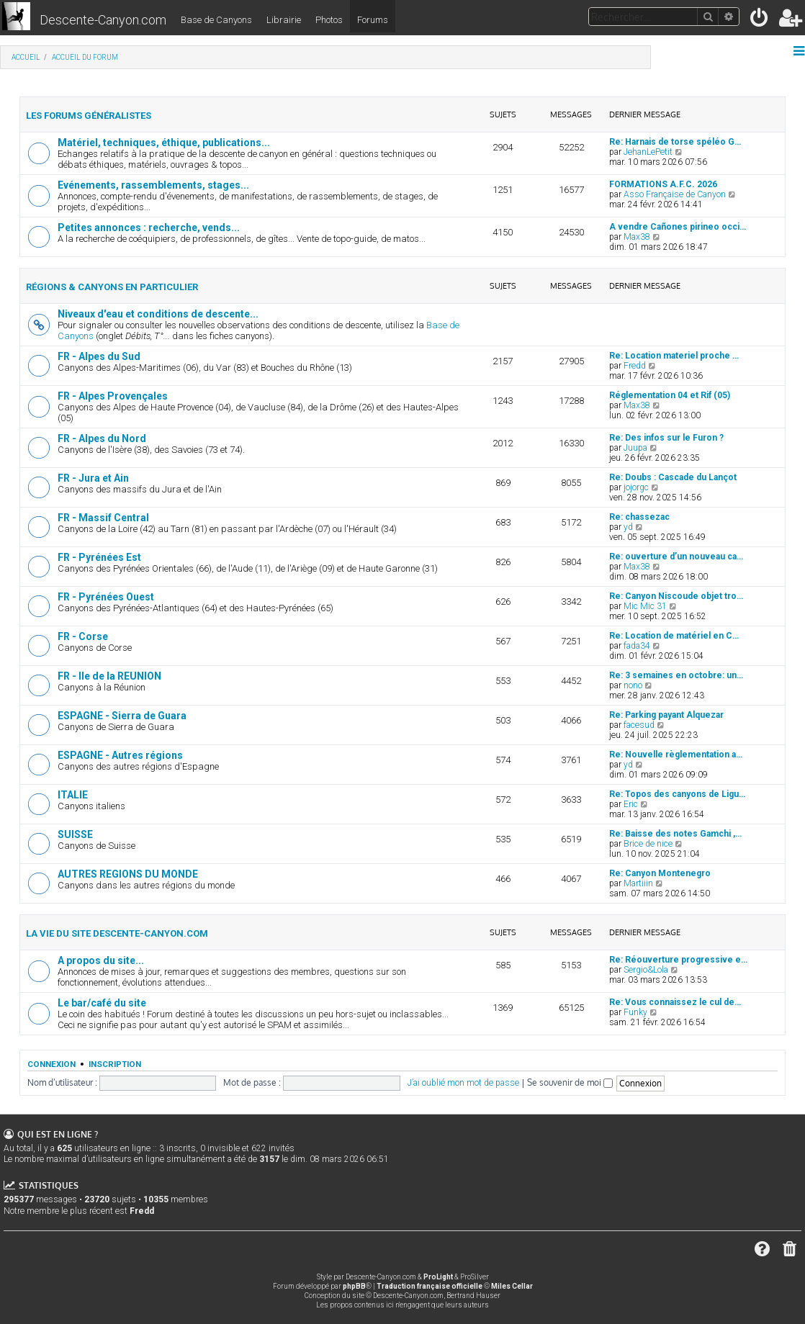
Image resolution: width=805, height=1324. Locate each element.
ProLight (438, 1277)
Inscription (115, 1064)
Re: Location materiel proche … (674, 356)
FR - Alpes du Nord (102, 438)
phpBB (354, 1286)
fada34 (637, 646)
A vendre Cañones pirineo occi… (677, 227)
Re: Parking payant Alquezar (666, 715)
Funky (635, 1012)
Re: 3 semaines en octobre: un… (676, 675)
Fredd (635, 366)
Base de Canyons (216, 19)
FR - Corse (83, 636)
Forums (372, 19)
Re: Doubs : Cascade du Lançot (673, 477)
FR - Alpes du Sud (99, 356)
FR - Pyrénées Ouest (106, 597)
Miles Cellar (512, 1286)
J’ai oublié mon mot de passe (463, 1083)
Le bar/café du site (102, 1003)
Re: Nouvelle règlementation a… (675, 754)
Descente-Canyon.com (103, 19)
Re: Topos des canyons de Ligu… (677, 794)
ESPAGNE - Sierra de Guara (122, 715)
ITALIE (73, 795)
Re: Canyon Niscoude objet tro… (676, 596)
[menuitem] (760, 20)
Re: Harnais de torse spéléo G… (675, 142)
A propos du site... (101, 960)
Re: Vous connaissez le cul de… (675, 1002)
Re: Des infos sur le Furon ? (666, 438)
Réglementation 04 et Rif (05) (669, 395)
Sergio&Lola (646, 970)
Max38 (637, 237)
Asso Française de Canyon (675, 194)
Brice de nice (648, 844)
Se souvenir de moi (570, 1082)
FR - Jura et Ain (93, 478)
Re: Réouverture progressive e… (678, 960)
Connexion (51, 1064)
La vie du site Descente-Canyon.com (117, 933)
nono (633, 685)
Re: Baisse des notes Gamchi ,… (675, 834)
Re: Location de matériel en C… (674, 636)
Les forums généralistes (88, 115)
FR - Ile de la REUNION (109, 676)
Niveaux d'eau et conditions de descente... (158, 314)
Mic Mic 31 (645, 606)
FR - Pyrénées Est (99, 557)
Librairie (283, 19)
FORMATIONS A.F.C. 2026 (663, 184)
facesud (639, 725)
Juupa (635, 448)
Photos (329, 19)
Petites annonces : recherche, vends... (149, 227)
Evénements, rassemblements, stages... (153, 185)
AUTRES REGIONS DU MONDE (128, 874)
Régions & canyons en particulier (112, 287)
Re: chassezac (639, 517)
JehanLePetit (648, 152)
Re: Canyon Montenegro (660, 873)
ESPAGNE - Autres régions (120, 755)
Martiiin (638, 883)
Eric (631, 804)
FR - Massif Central (103, 517)
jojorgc (636, 487)
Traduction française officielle (429, 1286)
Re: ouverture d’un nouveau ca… (676, 556)
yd (628, 527)
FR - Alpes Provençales (113, 396)
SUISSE (75, 834)
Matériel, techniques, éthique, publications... (164, 142)
